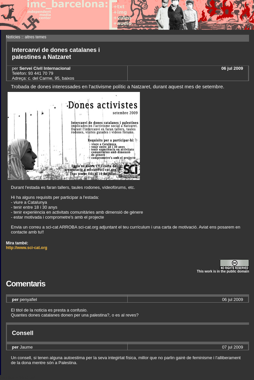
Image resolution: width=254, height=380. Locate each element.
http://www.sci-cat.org (26, 247)
